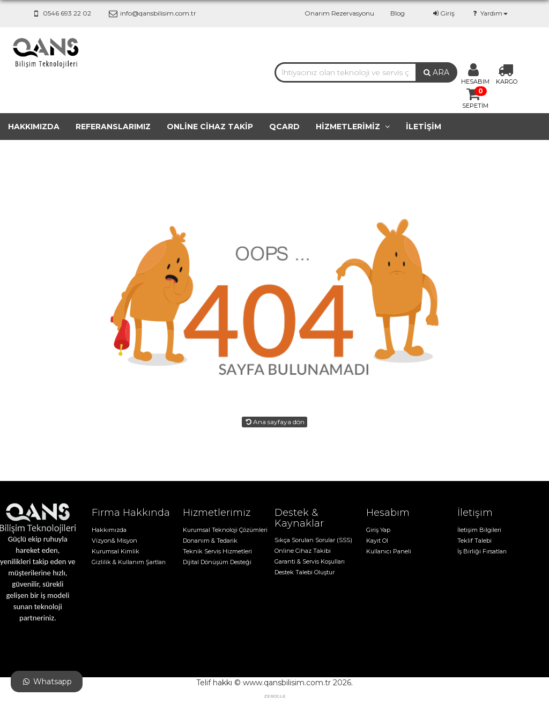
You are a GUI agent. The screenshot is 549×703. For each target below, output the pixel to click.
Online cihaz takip (210, 126)
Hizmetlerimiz (353, 126)
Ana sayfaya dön (274, 422)
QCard (284, 126)
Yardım (489, 13)
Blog (397, 13)
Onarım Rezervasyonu (339, 13)
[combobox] (345, 72)
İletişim (423, 126)
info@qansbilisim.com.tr (151, 13)
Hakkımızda (34, 126)
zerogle (275, 696)
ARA (436, 72)
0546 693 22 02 (61, 13)
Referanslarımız (113, 126)
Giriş (443, 13)
